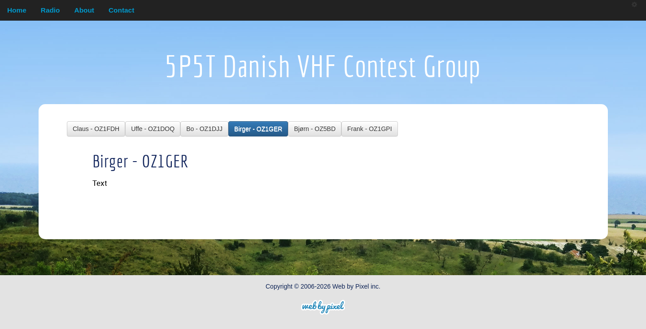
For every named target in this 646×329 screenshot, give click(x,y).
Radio (50, 10)
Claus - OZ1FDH (96, 128)
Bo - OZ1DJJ (204, 128)
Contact (121, 10)
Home (16, 10)
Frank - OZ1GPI (369, 128)
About (84, 10)
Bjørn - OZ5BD (315, 128)
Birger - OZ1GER (258, 128)
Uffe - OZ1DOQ (153, 128)
